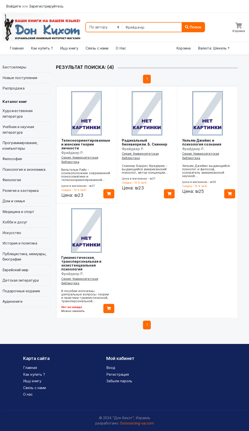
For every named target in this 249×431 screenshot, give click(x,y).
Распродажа (13, 88)
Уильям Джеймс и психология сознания (201, 142)
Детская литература (20, 280)
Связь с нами (97, 48)
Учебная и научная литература (18, 129)
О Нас (121, 48)
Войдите (14, 6)
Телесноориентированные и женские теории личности (85, 144)
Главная (17, 48)
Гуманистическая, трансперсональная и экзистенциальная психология (81, 263)
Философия (12, 158)
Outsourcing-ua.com (137, 423)
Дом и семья (13, 201)
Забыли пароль (119, 381)
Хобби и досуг (14, 222)
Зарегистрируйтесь (46, 6)
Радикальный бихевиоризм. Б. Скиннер (144, 142)
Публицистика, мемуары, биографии (24, 257)
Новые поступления (19, 77)
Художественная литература (17, 113)
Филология (11, 180)
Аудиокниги (12, 301)
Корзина (183, 48)
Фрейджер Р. (72, 153)
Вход (110, 367)
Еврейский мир (15, 270)
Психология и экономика (23, 169)
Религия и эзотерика (20, 190)
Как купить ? (42, 48)
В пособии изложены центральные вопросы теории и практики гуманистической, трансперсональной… (85, 296)
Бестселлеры (14, 67)
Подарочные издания (21, 291)
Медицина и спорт (18, 211)
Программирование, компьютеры (20, 145)
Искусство (11, 232)
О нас (28, 394)
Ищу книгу (69, 48)
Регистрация (117, 374)
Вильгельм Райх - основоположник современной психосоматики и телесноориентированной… (85, 174)
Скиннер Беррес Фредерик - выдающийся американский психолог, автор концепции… (145, 169)
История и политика (19, 243)
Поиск (193, 27)
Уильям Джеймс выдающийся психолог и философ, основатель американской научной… (206, 171)
